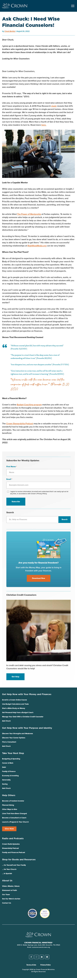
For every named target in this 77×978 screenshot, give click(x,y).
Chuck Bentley (10, 31)
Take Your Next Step (13, 753)
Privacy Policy (45, 965)
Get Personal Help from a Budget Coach (17, 712)
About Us (7, 881)
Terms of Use (31, 965)
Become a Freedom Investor (13, 801)
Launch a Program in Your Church (15, 822)
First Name (11, 466)
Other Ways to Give (9, 809)
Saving (5, 784)
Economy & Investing (10, 776)
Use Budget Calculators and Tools (15, 704)
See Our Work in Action (11, 899)
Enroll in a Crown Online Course (14, 700)
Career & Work (7, 763)
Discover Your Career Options (13, 738)
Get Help (15, 677)
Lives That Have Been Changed (14, 813)
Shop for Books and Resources (19, 860)
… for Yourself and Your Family (14, 865)
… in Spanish (7, 873)
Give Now (9, 829)
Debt (4, 767)
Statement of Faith (9, 890)
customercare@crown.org (41, 947)
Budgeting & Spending (11, 759)
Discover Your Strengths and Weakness (17, 733)
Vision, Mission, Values (10, 886)
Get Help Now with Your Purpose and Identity (27, 728)
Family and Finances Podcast (13, 852)
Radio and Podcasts (13, 838)
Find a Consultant (9, 742)
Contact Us (6, 903)
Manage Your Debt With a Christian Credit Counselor (22, 717)
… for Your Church (9, 869)
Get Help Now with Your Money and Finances (26, 694)
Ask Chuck (6, 721)
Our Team (6, 895)
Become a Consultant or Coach (14, 818)
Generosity (6, 780)
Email (9, 479)
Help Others (8, 795)
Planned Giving (8, 805)
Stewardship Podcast (10, 848)
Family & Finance (9, 771)
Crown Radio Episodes (11, 844)
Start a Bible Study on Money (13, 708)
